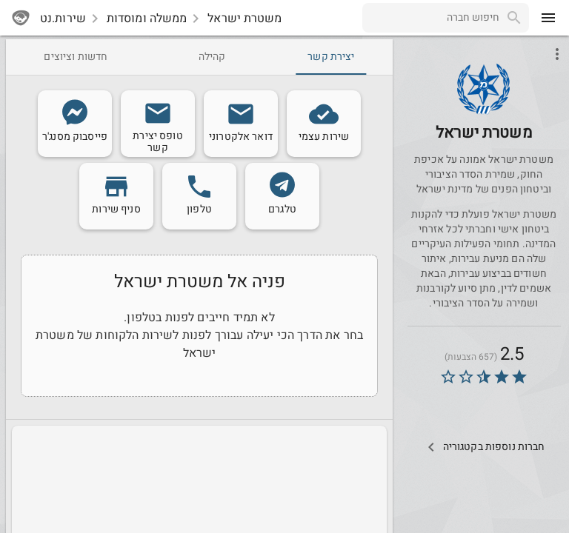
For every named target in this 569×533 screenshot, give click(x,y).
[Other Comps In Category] (483, 447)
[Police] (484, 110)
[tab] (331, 57)
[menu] (548, 18)
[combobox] (430, 18)
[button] (483, 89)
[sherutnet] (21, 18)
